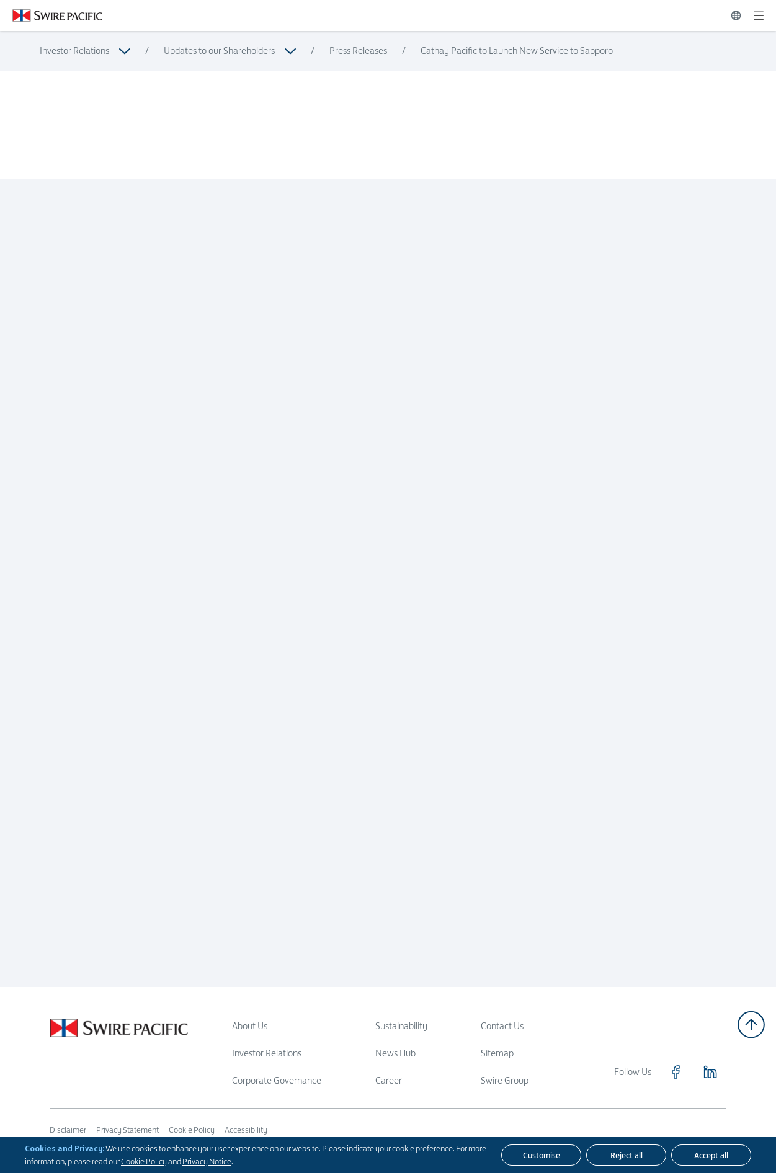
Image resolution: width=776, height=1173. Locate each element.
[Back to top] (751, 1024)
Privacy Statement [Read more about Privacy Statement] (127, 1130)
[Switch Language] (736, 15)
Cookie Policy (144, 1161)
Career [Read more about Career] (388, 1080)
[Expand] (759, 15)
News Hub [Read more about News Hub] (395, 1053)
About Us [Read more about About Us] (249, 1026)
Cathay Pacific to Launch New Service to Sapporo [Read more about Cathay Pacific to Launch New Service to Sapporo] (517, 50)
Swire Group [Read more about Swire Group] (504, 1080)
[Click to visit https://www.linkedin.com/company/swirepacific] (710, 1072)
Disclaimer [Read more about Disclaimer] (68, 1130)
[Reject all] (626, 1155)
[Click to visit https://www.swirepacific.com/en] (51, 15)
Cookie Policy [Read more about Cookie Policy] (192, 1130)
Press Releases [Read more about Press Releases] (358, 50)
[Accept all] (711, 1155)
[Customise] (541, 1155)
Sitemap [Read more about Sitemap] (497, 1053)
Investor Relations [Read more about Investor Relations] (74, 50)
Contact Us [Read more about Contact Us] (502, 1026)
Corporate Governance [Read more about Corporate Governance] (276, 1080)
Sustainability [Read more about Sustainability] (401, 1026)
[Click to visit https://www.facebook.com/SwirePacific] (675, 1072)
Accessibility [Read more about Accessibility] (246, 1130)
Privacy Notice (206, 1161)
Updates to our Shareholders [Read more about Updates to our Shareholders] (219, 50)
